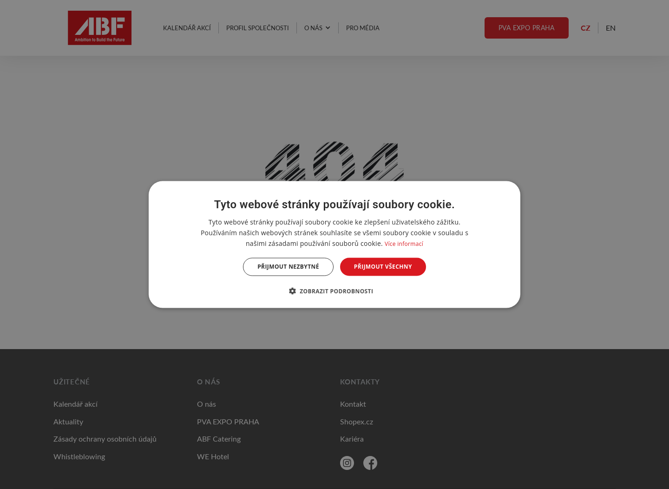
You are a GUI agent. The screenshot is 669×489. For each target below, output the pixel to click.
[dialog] (334, 244)
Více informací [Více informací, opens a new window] (404, 244)
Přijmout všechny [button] (383, 267)
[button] (335, 290)
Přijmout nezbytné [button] (288, 267)
